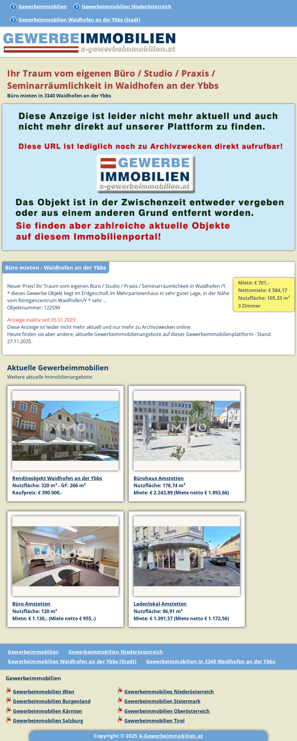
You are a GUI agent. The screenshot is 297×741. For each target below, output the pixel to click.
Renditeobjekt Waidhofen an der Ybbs (57, 478)
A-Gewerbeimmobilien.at (171, 736)
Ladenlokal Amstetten (160, 604)
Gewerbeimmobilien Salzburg (48, 720)
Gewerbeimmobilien (43, 6)
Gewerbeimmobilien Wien (43, 691)
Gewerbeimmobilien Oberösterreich (167, 711)
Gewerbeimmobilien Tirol (154, 720)
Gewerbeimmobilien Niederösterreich (127, 6)
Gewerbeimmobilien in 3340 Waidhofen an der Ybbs (211, 661)
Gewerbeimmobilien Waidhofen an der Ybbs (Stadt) (79, 19)
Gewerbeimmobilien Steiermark (162, 701)
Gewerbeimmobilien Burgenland (52, 701)
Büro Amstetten (31, 604)
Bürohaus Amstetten (159, 478)
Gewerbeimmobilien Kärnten (47, 711)
